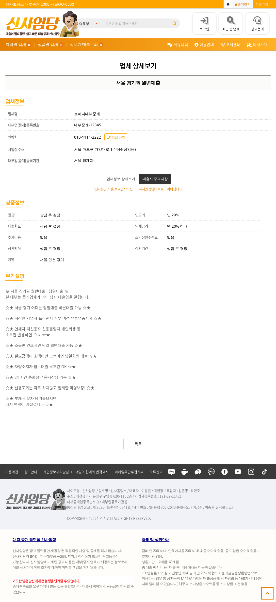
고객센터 (231, 44)
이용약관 (11, 471)
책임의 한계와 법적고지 (92, 471)
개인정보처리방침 (56, 471)
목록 (138, 443)
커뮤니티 (177, 44)
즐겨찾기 (242, 4)
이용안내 (204, 44)
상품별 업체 (51, 44)
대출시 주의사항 (155, 178)
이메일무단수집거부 (129, 471)
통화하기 (116, 137)
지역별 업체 (18, 44)
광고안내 (30, 471)
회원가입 (261, 4)
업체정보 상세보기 (121, 178)
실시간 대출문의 (86, 44)
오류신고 (156, 471)
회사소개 (257, 44)
